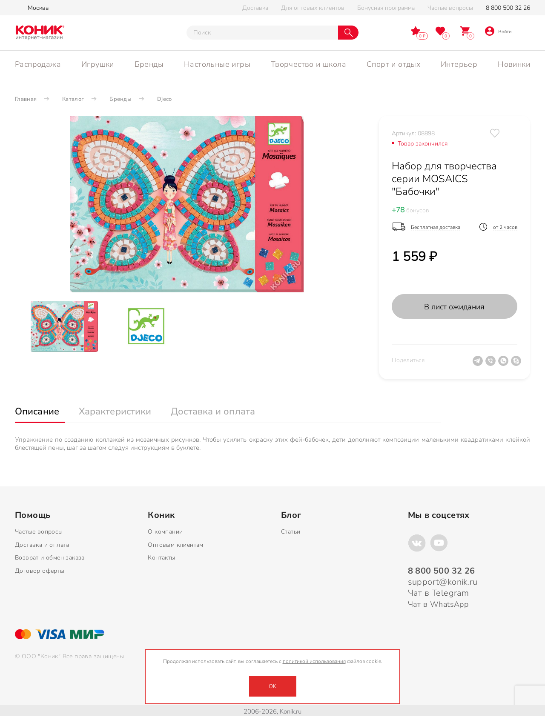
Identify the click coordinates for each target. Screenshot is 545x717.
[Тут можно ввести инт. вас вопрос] (262, 33)
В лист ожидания (454, 307)
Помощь (32, 515)
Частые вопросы (450, 8)
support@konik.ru (443, 582)
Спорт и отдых (393, 64)
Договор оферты (40, 571)
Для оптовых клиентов (312, 8)
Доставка (255, 8)
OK (272, 686)
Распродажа (38, 64)
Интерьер (459, 64)
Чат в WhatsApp (438, 604)
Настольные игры (217, 64)
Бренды (149, 64)
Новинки (514, 64)
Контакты (161, 558)
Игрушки (97, 64)
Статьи (290, 532)
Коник (161, 515)
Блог (291, 515)
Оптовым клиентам (175, 545)
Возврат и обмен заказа (50, 558)
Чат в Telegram (438, 593)
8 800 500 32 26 (508, 8)
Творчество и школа (308, 64)
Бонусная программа (386, 8)
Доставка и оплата (42, 545)
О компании (165, 532)
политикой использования (314, 661)
